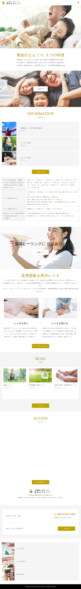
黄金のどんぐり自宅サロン (55, 199)
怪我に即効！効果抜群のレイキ (65, 385)
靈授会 (34, 199)
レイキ (12, 388)
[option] (40, 26)
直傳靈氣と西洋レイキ (36, 385)
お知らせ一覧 (41, 172)
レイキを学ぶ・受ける (40, 346)
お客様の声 (40, 89)
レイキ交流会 (49, 192)
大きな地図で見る (40, 482)
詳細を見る (55, 197)
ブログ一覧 (40, 405)
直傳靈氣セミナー (32, 209)
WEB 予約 (66, 528)
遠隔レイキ (40, 252)
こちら (53, 209)
